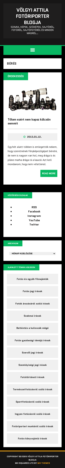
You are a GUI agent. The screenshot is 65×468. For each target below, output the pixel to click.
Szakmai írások (32, 315)
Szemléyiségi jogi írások (32, 365)
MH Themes (43, 463)
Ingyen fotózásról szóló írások (32, 414)
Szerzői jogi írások (32, 352)
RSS (34, 207)
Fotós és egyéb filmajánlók (32, 279)
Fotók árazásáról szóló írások (32, 303)
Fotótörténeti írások (32, 377)
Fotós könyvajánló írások (32, 438)
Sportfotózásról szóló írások (32, 401)
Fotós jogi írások (32, 291)
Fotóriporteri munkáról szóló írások (32, 426)
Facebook (34, 211)
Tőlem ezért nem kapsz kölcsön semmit (29, 121)
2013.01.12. (34, 136)
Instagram (34, 216)
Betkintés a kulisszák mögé (32, 328)
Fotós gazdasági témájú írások (32, 340)
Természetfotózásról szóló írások (32, 389)
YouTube (34, 220)
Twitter (34, 224)
